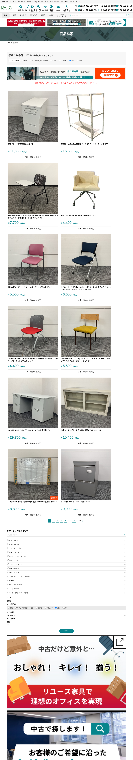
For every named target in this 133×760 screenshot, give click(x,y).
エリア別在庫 (66, 416)
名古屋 (39, 419)
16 (74, 330)
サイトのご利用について (63, 749)
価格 (66, 433)
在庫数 (66, 412)
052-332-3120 (103, 6)
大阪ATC (49, 419)
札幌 (10, 419)
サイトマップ (98, 749)
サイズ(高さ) (66, 427)
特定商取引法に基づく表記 (82, 749)
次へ (79, 330)
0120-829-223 (84, 6)
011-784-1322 (84, 10)
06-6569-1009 (103, 10)
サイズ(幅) (66, 424)
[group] (26, 22)
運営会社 (50, 749)
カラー (66, 437)
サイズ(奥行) (66, 430)
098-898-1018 (122, 10)
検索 (66, 442)
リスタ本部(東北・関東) (24, 419)
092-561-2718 (122, 6)
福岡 (57, 419)
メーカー (66, 409)
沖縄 (65, 419)
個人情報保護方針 (37, 749)
